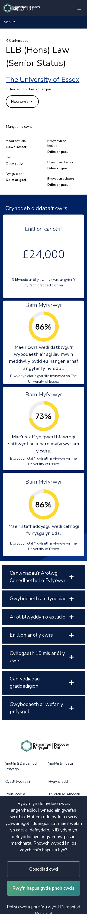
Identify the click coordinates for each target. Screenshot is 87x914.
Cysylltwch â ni (17, 781)
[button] (9, 22)
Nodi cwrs (21, 101)
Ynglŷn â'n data (60, 763)
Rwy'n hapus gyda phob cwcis (43, 888)
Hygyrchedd (58, 781)
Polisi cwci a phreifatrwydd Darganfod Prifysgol (43, 909)
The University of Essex (42, 79)
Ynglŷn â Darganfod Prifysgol (21, 766)
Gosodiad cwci (43, 869)
